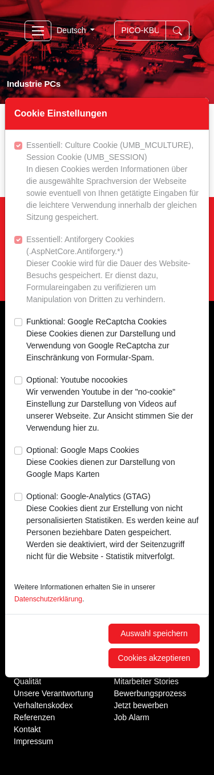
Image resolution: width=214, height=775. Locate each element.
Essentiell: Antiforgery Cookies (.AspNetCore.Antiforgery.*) (113, 270)
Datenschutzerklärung (48, 599)
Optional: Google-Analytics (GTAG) (113, 527)
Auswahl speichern (154, 633)
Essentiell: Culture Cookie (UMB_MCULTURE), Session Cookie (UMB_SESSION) (113, 181)
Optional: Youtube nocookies (113, 404)
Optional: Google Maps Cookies (113, 462)
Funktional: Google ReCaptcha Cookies (113, 340)
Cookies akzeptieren (154, 657)
